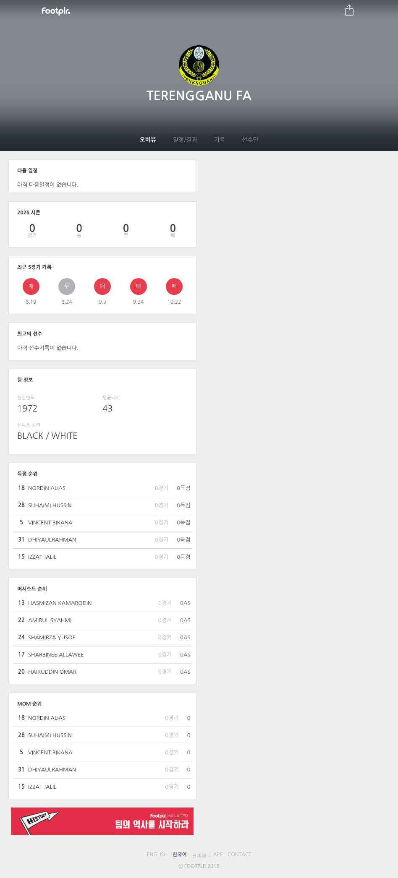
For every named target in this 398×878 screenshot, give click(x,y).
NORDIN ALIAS (46, 488)
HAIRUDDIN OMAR (52, 672)
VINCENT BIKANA (50, 522)
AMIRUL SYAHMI (49, 620)
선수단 (250, 140)
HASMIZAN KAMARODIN (60, 603)
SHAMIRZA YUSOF (51, 637)
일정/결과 (185, 140)
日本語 (199, 855)
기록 (219, 140)
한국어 (180, 854)
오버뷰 (147, 140)
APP (218, 854)
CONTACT (239, 854)
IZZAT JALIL (42, 557)
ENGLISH (157, 854)
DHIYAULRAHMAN (52, 539)
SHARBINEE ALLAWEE (56, 654)
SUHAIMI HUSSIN (50, 505)
